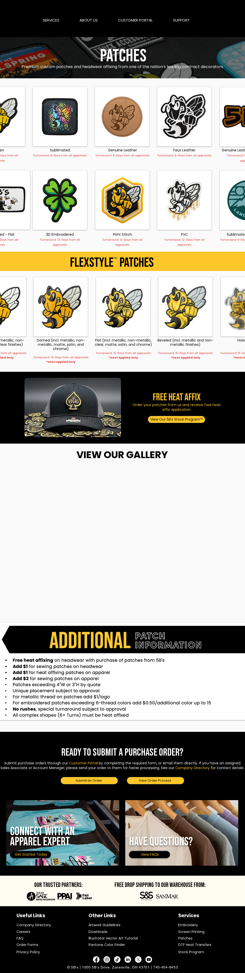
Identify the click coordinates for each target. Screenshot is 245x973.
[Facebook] (96, 959)
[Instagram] (107, 959)
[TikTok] (117, 959)
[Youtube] (149, 959)
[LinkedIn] (127, 959)
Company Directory (192, 767)
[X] (138, 959)
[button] (57, 20)
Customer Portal (83, 763)
